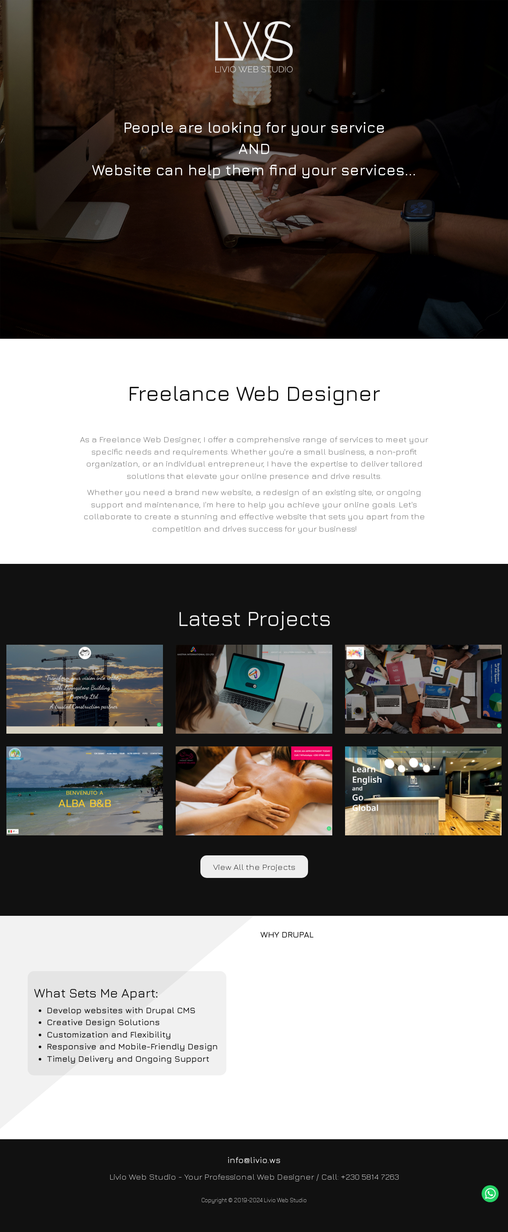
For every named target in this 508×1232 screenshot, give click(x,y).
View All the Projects (254, 867)
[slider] (254, 169)
